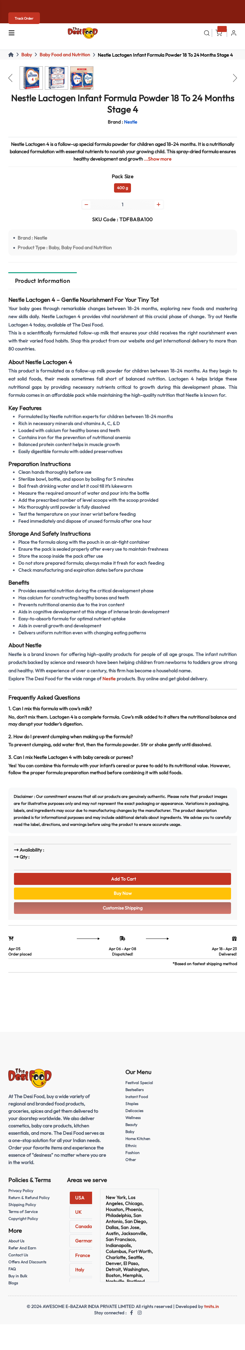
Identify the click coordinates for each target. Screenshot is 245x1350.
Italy (79, 1274)
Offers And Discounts (28, 1265)
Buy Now (122, 896)
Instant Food (137, 1100)
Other (131, 1163)
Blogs (13, 1286)
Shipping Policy (22, 1208)
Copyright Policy (23, 1222)
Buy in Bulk (18, 1279)
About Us (16, 1245)
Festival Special (139, 1086)
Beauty (131, 1128)
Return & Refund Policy (29, 1201)
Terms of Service (23, 1215)
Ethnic (131, 1149)
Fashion (132, 1156)
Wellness (133, 1121)
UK (78, 1217)
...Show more (158, 159)
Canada (83, 1231)
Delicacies (134, 1114)
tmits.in (211, 1310)
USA (79, 1202)
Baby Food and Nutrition (65, 55)
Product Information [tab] (42, 281)
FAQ (12, 1272)
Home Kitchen (138, 1142)
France (82, 1260)
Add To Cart (122, 880)
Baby (26, 55)
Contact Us (18, 1258)
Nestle (109, 680)
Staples (132, 1107)
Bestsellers (135, 1093)
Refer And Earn (22, 1251)
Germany (85, 1245)
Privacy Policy (21, 1194)
